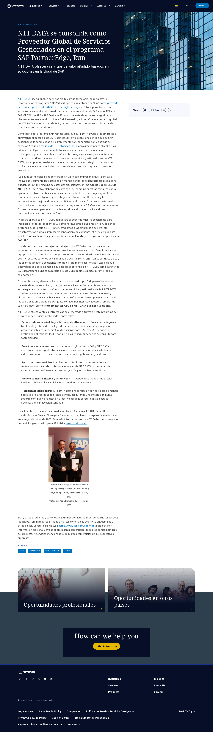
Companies (73, 711)
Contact (202, 5)
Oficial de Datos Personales (92, 717)
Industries (114, 678)
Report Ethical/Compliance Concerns (40, 724)
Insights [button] (84, 6)
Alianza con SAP (52, 550)
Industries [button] (34, 6)
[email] (145, 110)
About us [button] (101, 6)
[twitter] (164, 110)
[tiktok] (32, 679)
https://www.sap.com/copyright (77, 525)
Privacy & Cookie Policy (32, 717)
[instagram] (51, 679)
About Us (159, 685)
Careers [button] (119, 6)
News (21, 550)
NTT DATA (24, 99)
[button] (187, 5)
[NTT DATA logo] (12, 6)
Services (113, 685)
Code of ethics (61, 717)
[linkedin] (157, 110)
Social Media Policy (49, 711)
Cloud (67, 550)
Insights (159, 678)
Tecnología (35, 550)
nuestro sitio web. (76, 423)
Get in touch (109, 646)
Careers (159, 692)
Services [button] (53, 6)
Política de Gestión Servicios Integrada (110, 711)
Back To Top (187, 711)
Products (70, 6)
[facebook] (151, 110)
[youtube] (45, 679)
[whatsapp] (170, 110)
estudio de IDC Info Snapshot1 (58, 146)
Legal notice (25, 711)
